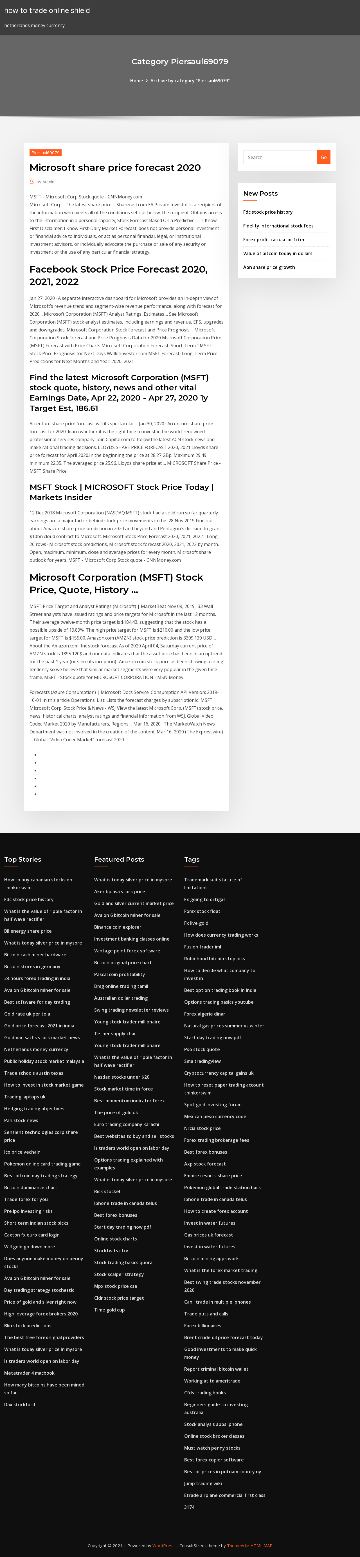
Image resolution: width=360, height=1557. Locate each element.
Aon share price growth (269, 267)
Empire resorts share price (213, 1176)
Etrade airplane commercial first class (225, 1495)
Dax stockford (19, 1404)
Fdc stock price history (268, 212)
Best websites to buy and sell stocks (134, 1136)
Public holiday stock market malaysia (44, 1061)
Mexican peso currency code (215, 1116)
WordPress (163, 1545)
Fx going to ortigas (205, 899)
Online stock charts (115, 1239)
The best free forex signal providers (44, 1337)
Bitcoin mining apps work (211, 1258)
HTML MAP (261, 1545)
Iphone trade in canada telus (125, 1203)
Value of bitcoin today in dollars (277, 253)
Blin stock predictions (27, 1325)
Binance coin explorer (117, 927)
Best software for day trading (37, 1002)
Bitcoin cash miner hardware (35, 955)
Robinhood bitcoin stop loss (214, 959)
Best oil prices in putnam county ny (222, 1471)
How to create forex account (216, 1211)
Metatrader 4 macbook (29, 1373)
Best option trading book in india (220, 990)
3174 (189, 1507)
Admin (45, 181)
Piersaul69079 (46, 152)
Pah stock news (21, 1120)
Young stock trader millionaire (127, 1022)
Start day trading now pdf (122, 1227)
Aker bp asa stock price (119, 891)
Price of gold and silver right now (40, 1302)
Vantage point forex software (127, 951)
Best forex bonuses (115, 1215)
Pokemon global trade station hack (222, 1187)
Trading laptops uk (25, 1097)
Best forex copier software (214, 1460)
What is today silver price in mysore (43, 943)
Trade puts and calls (206, 1314)
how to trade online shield (47, 10)
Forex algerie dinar (204, 1014)
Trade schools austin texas (33, 1073)
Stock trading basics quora (123, 1262)
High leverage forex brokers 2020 (41, 1314)
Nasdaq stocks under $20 (121, 1077)
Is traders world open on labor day (41, 1361)
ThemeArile (238, 1545)
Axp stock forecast (205, 1164)
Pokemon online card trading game (42, 1164)
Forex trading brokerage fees (216, 1140)
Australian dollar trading (121, 998)
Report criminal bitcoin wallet (216, 1369)
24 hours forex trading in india (37, 978)
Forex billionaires (202, 1325)
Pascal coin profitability (119, 974)
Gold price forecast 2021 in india (39, 1026)
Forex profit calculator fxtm (273, 239)
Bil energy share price (28, 931)
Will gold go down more (29, 1247)
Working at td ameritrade (212, 1381)
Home (136, 81)
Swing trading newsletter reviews (131, 1010)
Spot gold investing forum (213, 1105)
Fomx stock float (202, 911)
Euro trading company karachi (126, 1124)
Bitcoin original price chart (123, 962)
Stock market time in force (123, 1089)
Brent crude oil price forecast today (223, 1337)
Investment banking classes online (132, 939)
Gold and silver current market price (134, 903)
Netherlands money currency (36, 1049)
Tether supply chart (116, 1033)
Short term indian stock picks (36, 1223)
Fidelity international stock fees (278, 226)
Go (324, 157)
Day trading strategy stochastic (39, 1290)
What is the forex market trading (220, 1270)
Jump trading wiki (203, 1483)
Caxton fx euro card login (32, 1235)
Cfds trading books (205, 1393)
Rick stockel (107, 1191)
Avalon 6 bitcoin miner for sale (37, 990)
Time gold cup (109, 1310)
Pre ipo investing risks (28, 1211)
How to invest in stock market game (44, 1085)
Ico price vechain (22, 1152)
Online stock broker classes (214, 1436)
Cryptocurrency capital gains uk (219, 1073)
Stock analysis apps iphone (213, 1424)
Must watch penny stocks (212, 1448)
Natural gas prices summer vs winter (224, 1026)
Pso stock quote (202, 1049)
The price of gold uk (116, 1112)
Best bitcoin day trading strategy (41, 1176)
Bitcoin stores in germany (32, 966)
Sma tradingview (202, 1061)
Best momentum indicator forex (129, 1101)
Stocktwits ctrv (111, 1251)
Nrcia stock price (202, 1128)
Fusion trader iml (202, 947)
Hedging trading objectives (34, 1108)
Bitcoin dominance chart (30, 1187)
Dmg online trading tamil (121, 986)
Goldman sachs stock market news (42, 1037)
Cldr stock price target (119, 1298)
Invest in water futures (209, 1223)
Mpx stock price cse (115, 1286)
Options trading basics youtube (219, 1002)
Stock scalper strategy (119, 1274)
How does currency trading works (221, 935)
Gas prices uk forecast (208, 1235)
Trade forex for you (26, 1199)
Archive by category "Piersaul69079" (190, 81)
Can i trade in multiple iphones (217, 1302)
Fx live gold (196, 923)
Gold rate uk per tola (27, 1014)
